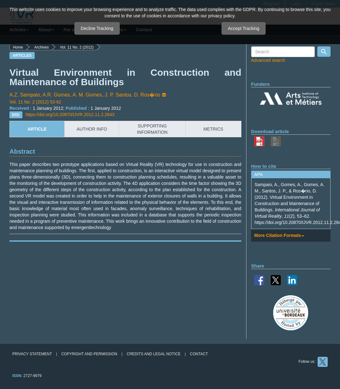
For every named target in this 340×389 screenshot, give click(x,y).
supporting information (152, 129)
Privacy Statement (32, 354)
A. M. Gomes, (88, 94)
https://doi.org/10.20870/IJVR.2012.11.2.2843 (70, 114)
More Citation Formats (279, 235)
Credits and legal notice (154, 354)
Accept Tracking (243, 28)
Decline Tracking (97, 28)
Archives (41, 47)
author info (92, 129)
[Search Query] (283, 51)
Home (18, 47)
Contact (199, 354)
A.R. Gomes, (57, 94)
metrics (213, 129)
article (37, 129)
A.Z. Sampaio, (26, 94)
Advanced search (268, 60)
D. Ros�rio (150, 94)
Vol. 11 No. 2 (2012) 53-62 (35, 101)
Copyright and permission (89, 354)
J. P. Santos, (119, 94)
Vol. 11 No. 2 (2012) (77, 47)
